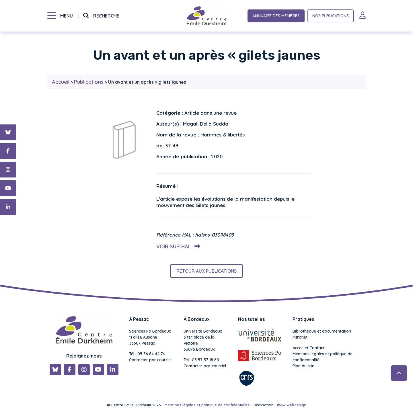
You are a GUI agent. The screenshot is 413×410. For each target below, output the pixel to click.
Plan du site (303, 365)
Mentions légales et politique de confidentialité (322, 356)
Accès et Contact (308, 347)
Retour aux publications (206, 271)
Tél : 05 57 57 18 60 (201, 359)
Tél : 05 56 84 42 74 (147, 353)
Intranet (300, 337)
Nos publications (330, 15)
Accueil (60, 82)
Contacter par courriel (150, 359)
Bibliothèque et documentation (322, 331)
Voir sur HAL (177, 246)
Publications (89, 82)
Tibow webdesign (290, 405)
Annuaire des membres (276, 15)
